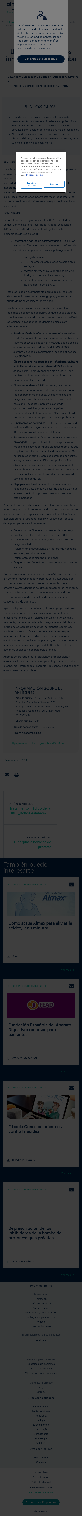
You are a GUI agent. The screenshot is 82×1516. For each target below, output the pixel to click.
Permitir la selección (31, 184)
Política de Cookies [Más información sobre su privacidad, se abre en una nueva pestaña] (34, 175)
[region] (41, 172)
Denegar (54, 184)
